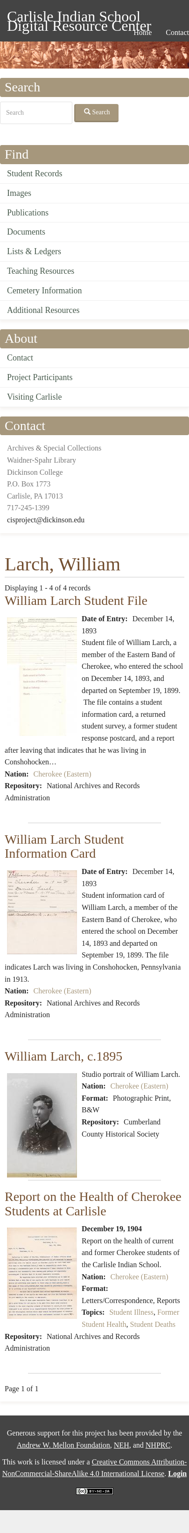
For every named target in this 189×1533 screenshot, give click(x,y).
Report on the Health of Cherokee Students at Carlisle (93, 1203)
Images (19, 193)
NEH (121, 1445)
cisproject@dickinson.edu (45, 520)
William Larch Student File (76, 600)
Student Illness (131, 1312)
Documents (26, 231)
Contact (20, 357)
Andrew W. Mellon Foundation (63, 1445)
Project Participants (39, 377)
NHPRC (158, 1445)
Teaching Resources (40, 271)
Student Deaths (152, 1324)
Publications (28, 212)
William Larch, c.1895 (63, 1056)
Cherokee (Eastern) (62, 774)
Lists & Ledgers (34, 251)
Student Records (35, 173)
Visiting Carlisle (34, 397)
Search (97, 112)
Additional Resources (43, 310)
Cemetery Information (44, 290)
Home (142, 32)
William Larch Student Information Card (64, 846)
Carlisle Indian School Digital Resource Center (79, 18)
